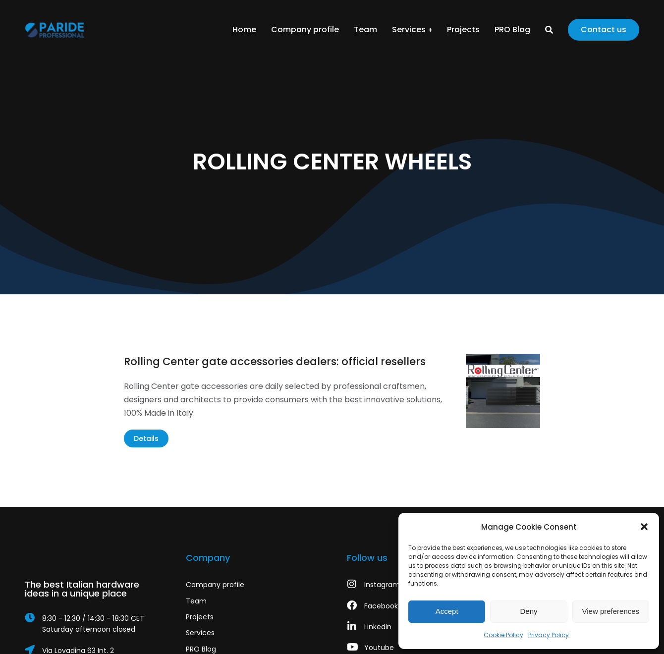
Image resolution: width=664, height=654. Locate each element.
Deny (528, 611)
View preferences (611, 611)
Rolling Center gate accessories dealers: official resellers (275, 361)
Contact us (603, 29)
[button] (644, 527)
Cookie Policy (503, 635)
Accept (447, 611)
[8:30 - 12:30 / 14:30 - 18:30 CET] (90, 624)
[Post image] (503, 391)
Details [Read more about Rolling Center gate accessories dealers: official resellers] (146, 438)
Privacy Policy (548, 635)
